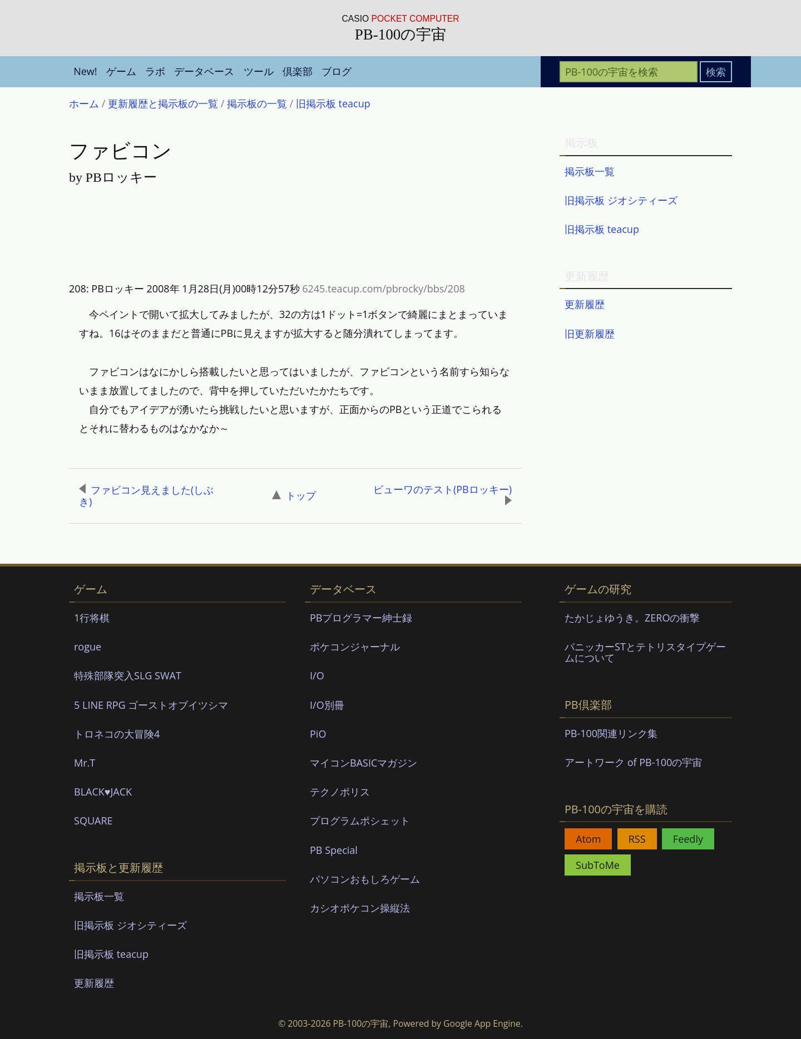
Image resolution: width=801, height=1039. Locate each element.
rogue (87, 646)
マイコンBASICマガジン (363, 762)
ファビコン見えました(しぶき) (146, 496)
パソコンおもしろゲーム (365, 879)
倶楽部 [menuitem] (298, 71)
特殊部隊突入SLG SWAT (127, 675)
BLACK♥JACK (103, 791)
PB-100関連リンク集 (611, 733)
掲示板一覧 (590, 171)
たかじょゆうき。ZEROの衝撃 (632, 617)
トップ (294, 495)
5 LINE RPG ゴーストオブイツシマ (151, 705)
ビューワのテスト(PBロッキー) (442, 494)
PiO (318, 733)
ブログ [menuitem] (337, 71)
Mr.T (84, 762)
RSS (637, 839)
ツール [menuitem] (259, 71)
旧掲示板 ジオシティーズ (621, 200)
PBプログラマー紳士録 (361, 617)
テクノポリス (340, 791)
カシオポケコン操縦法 (360, 907)
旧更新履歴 (590, 333)
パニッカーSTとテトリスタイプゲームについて (645, 652)
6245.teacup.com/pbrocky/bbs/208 (383, 288)
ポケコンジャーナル (355, 646)
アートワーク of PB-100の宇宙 (633, 762)
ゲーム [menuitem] (121, 71)
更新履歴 (585, 304)
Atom (588, 839)
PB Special (334, 850)
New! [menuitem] (85, 71)
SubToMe (598, 865)
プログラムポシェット (360, 820)
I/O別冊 (327, 705)
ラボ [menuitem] (155, 71)
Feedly (688, 839)
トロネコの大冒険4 (117, 733)
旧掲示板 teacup (602, 229)
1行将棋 (92, 617)
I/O (317, 675)
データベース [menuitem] (204, 71)
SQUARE (93, 820)
